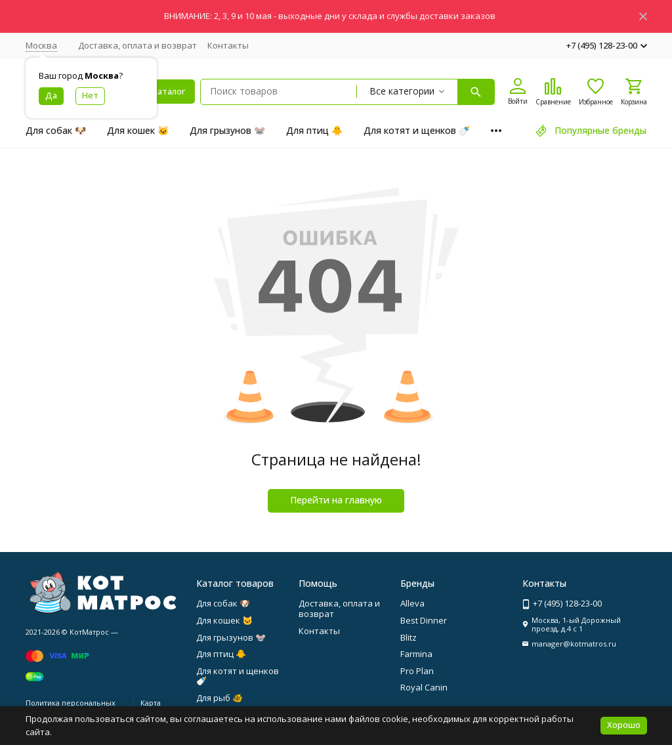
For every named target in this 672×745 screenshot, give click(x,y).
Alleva (412, 603)
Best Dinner (423, 620)
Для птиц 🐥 (314, 130)
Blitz (408, 637)
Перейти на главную (336, 500)
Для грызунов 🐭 (227, 130)
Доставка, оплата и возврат (137, 45)
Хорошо (623, 725)
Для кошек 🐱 (138, 130)
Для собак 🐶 (56, 130)
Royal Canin (424, 687)
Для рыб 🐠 (219, 698)
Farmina (416, 654)
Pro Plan (417, 671)
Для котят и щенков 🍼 (417, 130)
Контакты (228, 45)
